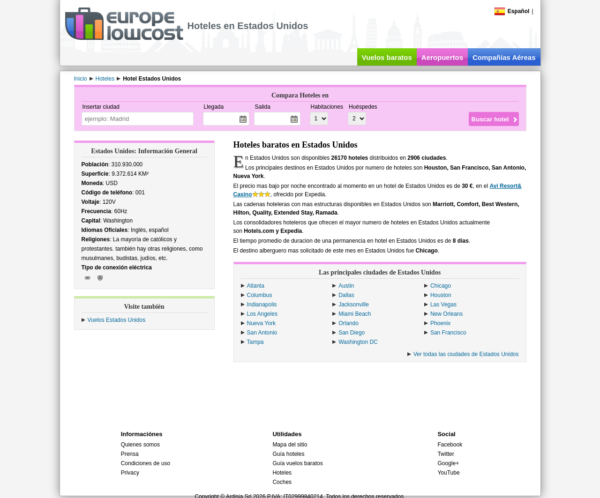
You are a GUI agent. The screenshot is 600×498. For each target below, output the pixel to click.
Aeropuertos (442, 57)
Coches (282, 482)
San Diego (351, 332)
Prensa (130, 454)
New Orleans (446, 314)
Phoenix (440, 323)
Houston (440, 295)
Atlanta (255, 285)
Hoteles (282, 472)
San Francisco (448, 332)
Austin (346, 285)
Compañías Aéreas (504, 57)
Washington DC (358, 342)
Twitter (445, 454)
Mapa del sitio (289, 444)
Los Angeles (262, 314)
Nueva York (261, 323)
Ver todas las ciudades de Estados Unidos (466, 354)
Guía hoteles (288, 454)
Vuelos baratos (387, 57)
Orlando (348, 323)
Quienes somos (140, 444)
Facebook (449, 444)
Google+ (448, 463)
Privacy (130, 472)
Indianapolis (262, 304)
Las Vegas (443, 304)
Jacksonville (353, 304)
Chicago (440, 285)
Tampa (255, 342)
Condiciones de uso (145, 463)
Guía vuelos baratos (297, 463)
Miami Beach (354, 314)
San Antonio (262, 332)
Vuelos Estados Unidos (117, 320)
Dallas (346, 295)
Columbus (259, 295)
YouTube (448, 472)
